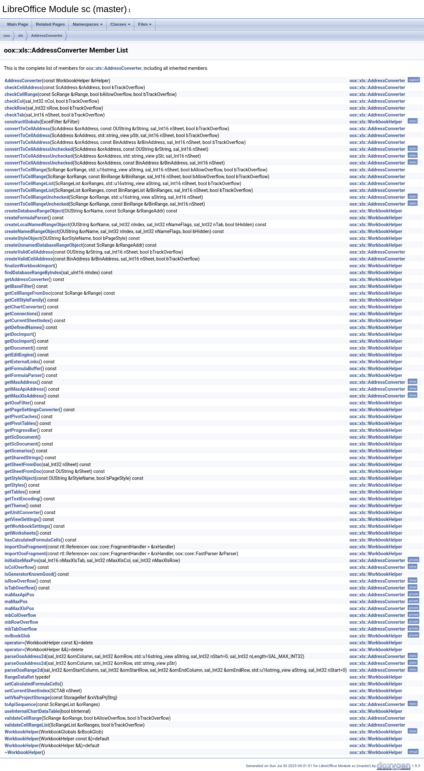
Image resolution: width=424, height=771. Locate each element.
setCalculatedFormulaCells (32, 683)
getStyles (14, 485)
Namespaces (88, 24)
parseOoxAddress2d (25, 656)
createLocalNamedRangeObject (37, 224)
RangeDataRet (19, 677)
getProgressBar (21, 430)
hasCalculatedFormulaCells (33, 540)
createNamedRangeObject (31, 231)
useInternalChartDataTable (32, 711)
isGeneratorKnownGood (29, 574)
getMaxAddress (21, 382)
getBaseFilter (18, 286)
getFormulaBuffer (23, 368)
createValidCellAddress (29, 252)
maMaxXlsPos (19, 608)
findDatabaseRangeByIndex (33, 272)
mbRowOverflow (21, 622)
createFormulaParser (26, 217)
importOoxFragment (25, 546)
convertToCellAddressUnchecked (39, 149)
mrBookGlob (17, 635)
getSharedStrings (22, 457)
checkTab (14, 115)
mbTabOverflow (21, 629)
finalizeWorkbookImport (29, 265)
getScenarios (18, 450)
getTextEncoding (22, 498)
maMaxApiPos (19, 594)
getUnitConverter (22, 512)
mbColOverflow (20, 615)
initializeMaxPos (21, 560)
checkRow (15, 108)
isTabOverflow (19, 587)
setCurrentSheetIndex (27, 690)
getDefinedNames (23, 327)
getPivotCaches (21, 416)
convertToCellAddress (27, 128)
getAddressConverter (27, 279)
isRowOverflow (20, 581)
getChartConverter (24, 306)
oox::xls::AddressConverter (113, 68)
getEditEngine (19, 354)
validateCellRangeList (27, 725)
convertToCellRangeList (29, 183)
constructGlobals (22, 121)
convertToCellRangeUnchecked (37, 197)
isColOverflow (19, 567)
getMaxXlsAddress (24, 396)
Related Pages (50, 24)
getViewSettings (21, 519)
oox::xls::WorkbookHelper (375, 121)
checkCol (14, 101)
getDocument (18, 348)
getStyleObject (20, 478)
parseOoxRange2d (23, 670)
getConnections (21, 313)
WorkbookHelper (22, 731)
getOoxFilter (17, 402)
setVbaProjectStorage (27, 697)
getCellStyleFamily (24, 300)
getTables (15, 492)
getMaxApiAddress (24, 389)
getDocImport (19, 334)
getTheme (15, 505)
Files (145, 24)
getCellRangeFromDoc (28, 293)
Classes (120, 24)
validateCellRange (23, 718)
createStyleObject (23, 238)
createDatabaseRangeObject (34, 210)
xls (20, 36)
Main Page (17, 24)
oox (7, 36)
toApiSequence (20, 704)
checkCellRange (21, 94)
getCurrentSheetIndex (27, 320)
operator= (14, 642)
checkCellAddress (23, 87)
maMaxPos (16, 601)
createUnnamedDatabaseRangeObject (43, 245)
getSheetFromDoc (23, 464)
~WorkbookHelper (23, 752)
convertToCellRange (25, 169)
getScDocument (21, 437)
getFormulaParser (23, 375)
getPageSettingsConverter (32, 409)
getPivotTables (20, 423)
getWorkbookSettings (27, 526)
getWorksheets (20, 533)
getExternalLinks (22, 361)
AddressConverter (47, 36)
